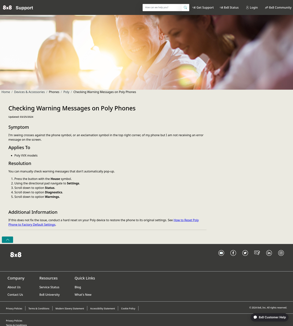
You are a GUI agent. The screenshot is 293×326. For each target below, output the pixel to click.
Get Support (205, 7)
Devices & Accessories (29, 92)
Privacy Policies (14, 308)
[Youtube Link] (221, 257)
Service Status (49, 287)
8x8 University (49, 295)
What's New (83, 295)
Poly (66, 92)
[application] (267, 317)
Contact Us (15, 295)
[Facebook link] (233, 257)
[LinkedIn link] (269, 257)
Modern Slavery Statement (69, 308)
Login (252, 7)
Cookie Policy (128, 308)
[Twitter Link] (245, 257)
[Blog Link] (257, 257)
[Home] (18, 7)
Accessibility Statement (102, 308)
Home (5, 92)
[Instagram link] (281, 257)
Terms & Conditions (38, 308)
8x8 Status (231, 7)
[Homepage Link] (16, 254)
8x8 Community (280, 7)
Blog (78, 287)
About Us (14, 287)
